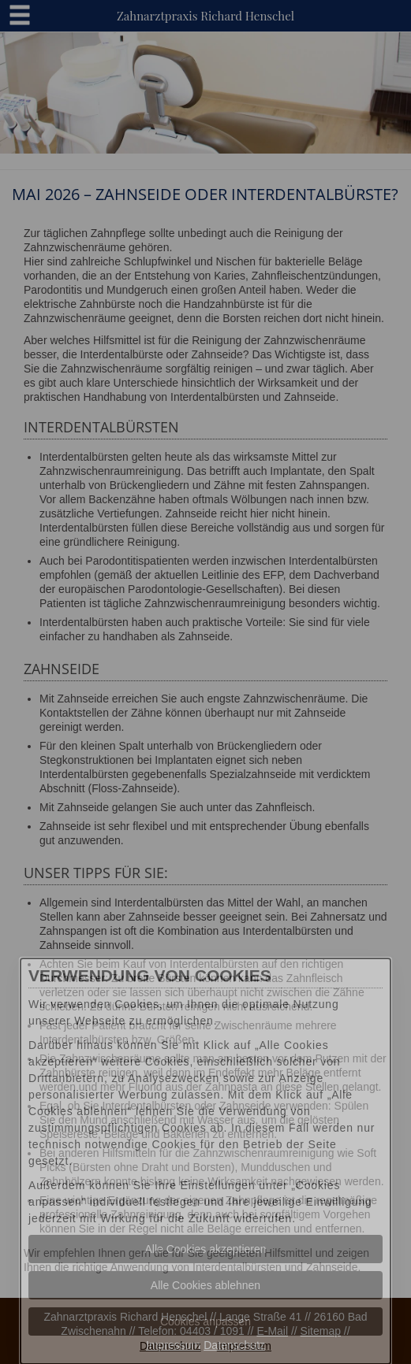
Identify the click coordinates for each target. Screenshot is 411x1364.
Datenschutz (170, 1346)
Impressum (244, 1346)
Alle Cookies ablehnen (205, 1285)
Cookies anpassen (205, 1321)
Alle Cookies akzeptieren (205, 1249)
